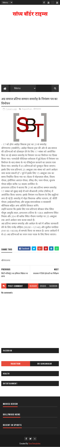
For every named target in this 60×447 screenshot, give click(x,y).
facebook (53, 286)
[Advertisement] (30, 51)
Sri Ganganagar (44, 363)
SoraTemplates (34, 443)
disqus (43, 286)
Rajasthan (27, 108)
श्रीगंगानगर (37, 108)
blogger (33, 286)
